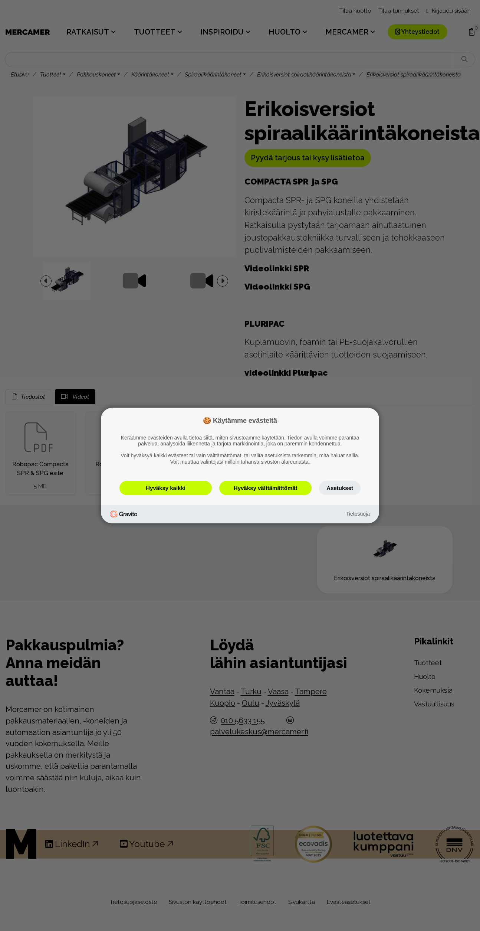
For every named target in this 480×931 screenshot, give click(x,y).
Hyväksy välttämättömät (265, 487)
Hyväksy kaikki (165, 487)
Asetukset (339, 487)
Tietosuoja (358, 514)
